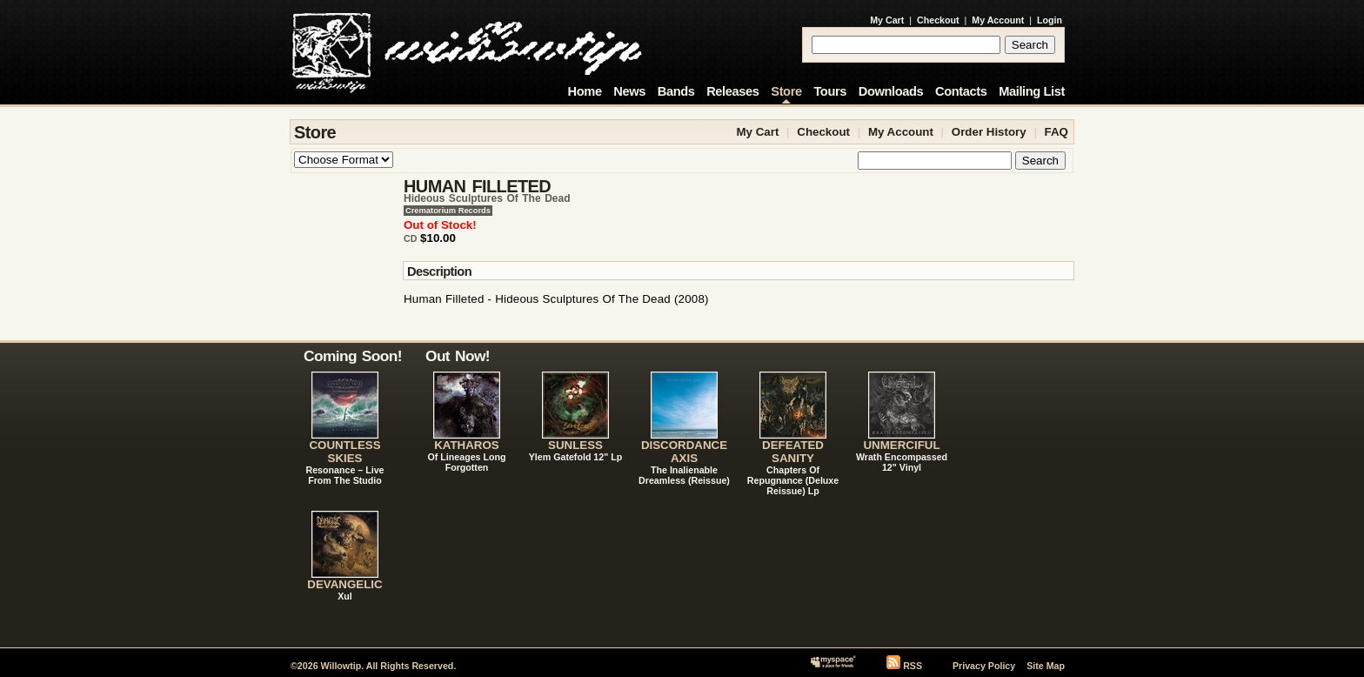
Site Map (1045, 665)
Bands (676, 91)
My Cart (887, 20)
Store (786, 91)
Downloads (891, 91)
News (629, 91)
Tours (829, 91)
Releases (732, 91)
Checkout (938, 20)
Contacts (961, 91)
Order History (989, 131)
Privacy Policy (984, 665)
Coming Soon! (353, 356)
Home (585, 91)
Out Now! (457, 356)
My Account (998, 20)
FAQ (1056, 131)
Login (1049, 20)
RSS (912, 665)
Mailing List (1032, 91)
